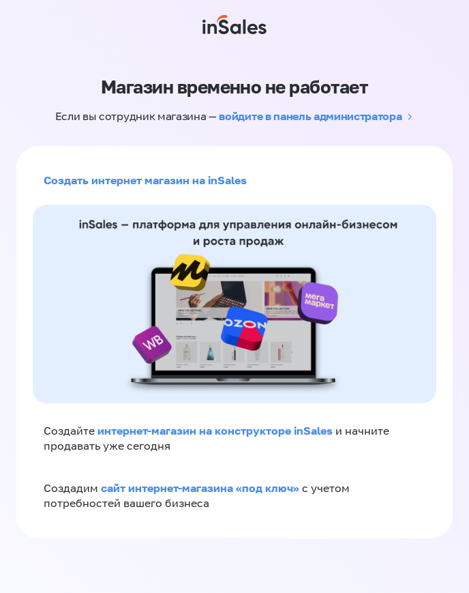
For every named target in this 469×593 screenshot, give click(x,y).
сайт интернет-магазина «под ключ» (201, 488)
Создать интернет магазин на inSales (145, 180)
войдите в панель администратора (310, 116)
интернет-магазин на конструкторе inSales (216, 430)
